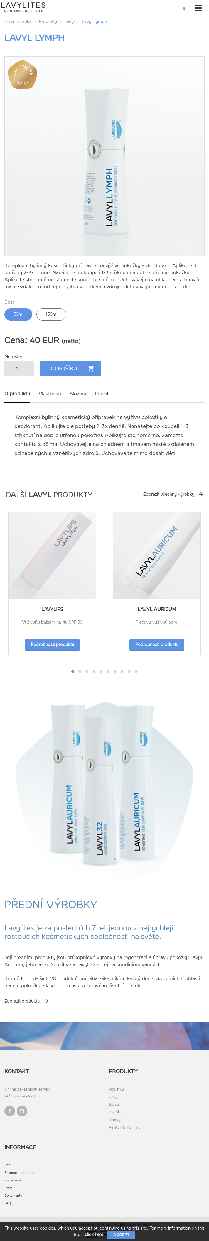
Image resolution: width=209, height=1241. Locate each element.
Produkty (48, 21)
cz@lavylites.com (20, 1095)
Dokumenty (13, 1196)
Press (8, 1188)
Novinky (116, 1089)
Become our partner (19, 1173)
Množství (13, 356)
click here (94, 1234)
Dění (7, 1165)
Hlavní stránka (18, 21)
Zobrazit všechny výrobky (168, 494)
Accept (121, 1235)
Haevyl (115, 1120)
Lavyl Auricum (157, 609)
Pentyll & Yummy (125, 1127)
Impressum (12, 1180)
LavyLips (52, 609)
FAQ (7, 1203)
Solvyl (114, 1104)
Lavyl (69, 21)
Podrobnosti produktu (52, 644)
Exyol (114, 1112)
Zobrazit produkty (22, 1001)
